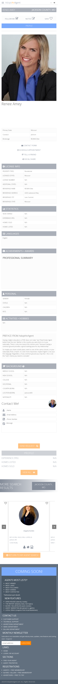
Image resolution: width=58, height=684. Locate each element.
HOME (5, 651)
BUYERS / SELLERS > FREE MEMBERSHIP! (17, 673)
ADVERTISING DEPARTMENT (13, 624)
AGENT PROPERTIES (10, 663)
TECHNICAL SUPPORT (11, 622)
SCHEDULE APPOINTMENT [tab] (29, 150)
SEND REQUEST (29, 445)
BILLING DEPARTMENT (11, 629)
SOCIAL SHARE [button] (29, 159)
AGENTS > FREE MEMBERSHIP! (14, 670)
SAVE (49, 19)
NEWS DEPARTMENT (10, 627)
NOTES (30, 19)
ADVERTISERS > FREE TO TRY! (13, 675)
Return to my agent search (22, 555)
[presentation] (17, 438)
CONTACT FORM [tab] (29, 145)
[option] (28, 526)
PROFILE (29, 26)
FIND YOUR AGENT (10, 660)
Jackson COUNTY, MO (43, 486)
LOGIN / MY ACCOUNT (11, 653)
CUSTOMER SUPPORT (11, 619)
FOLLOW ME (11, 19)
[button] (49, 2)
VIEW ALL (29, 472)
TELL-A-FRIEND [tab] (29, 154)
